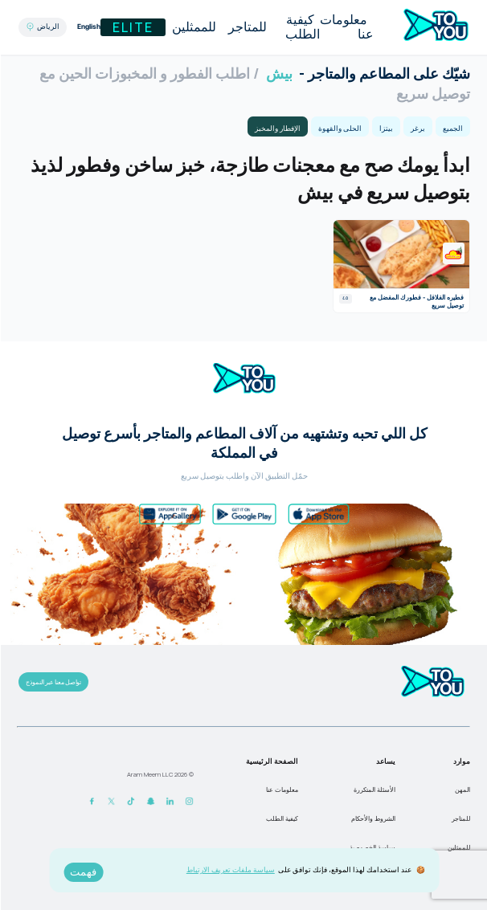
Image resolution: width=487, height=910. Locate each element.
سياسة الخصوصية (372, 847)
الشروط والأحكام (372, 818)
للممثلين (193, 27)
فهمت (82, 872)
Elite (132, 27)
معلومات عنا (346, 27)
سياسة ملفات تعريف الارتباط (230, 870)
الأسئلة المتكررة (374, 790)
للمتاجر (246, 27)
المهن (461, 790)
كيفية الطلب (301, 27)
